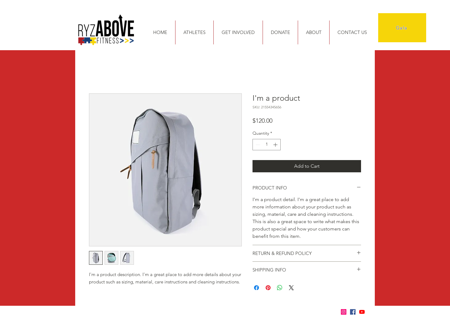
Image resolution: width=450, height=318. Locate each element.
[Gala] (402, 27)
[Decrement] (257, 144)
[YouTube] (362, 312)
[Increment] (276, 144)
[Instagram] (343, 312)
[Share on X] (291, 287)
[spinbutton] (266, 144)
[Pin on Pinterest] (268, 287)
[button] (194, 32)
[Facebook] (353, 312)
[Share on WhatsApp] (279, 287)
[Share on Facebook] (256, 287)
